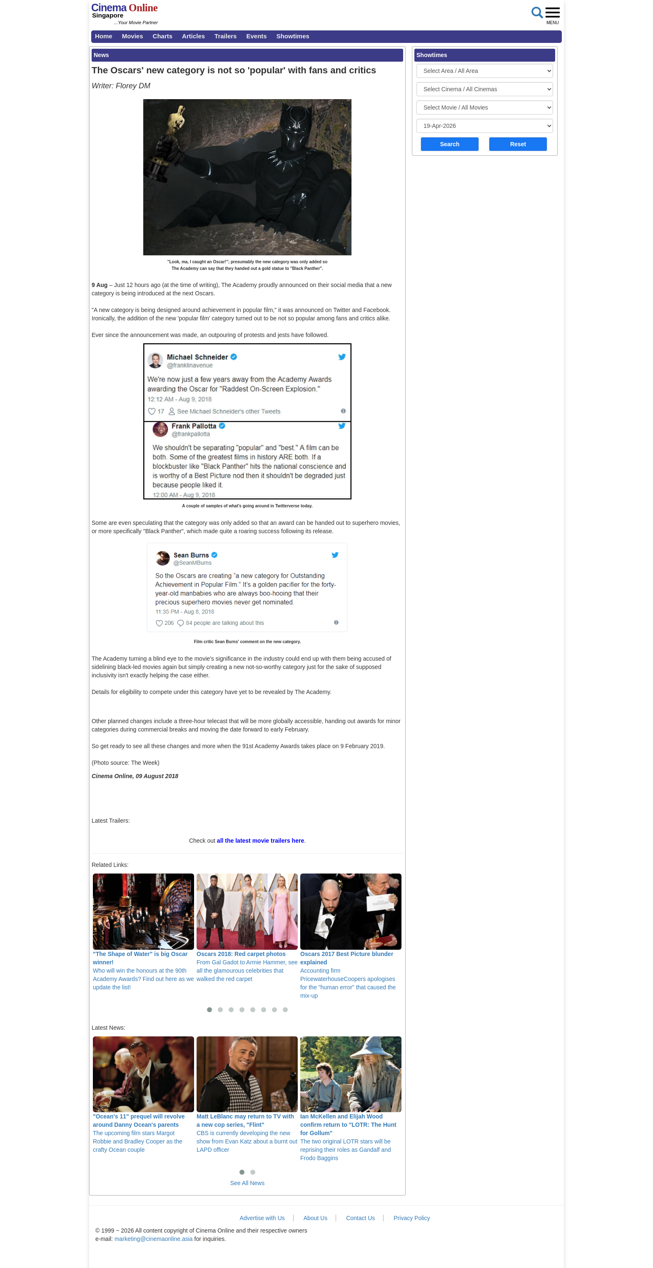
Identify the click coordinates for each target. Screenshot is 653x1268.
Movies (132, 36)
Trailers (225, 36)
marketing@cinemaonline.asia (154, 1239)
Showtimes (293, 36)
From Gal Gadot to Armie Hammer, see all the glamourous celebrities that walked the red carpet (247, 928)
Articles (193, 36)
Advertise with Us (262, 1218)
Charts (163, 36)
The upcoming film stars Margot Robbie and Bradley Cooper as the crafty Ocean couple (143, 1094)
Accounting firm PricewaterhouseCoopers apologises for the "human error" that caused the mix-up (350, 936)
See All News (247, 1183)
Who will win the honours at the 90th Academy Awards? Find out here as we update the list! (143, 932)
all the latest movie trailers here (260, 840)
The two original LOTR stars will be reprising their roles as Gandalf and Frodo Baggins (350, 1098)
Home (103, 36)
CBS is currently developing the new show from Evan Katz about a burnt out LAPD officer (247, 1094)
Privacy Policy (412, 1218)
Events (256, 36)
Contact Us (360, 1218)
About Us (316, 1218)
